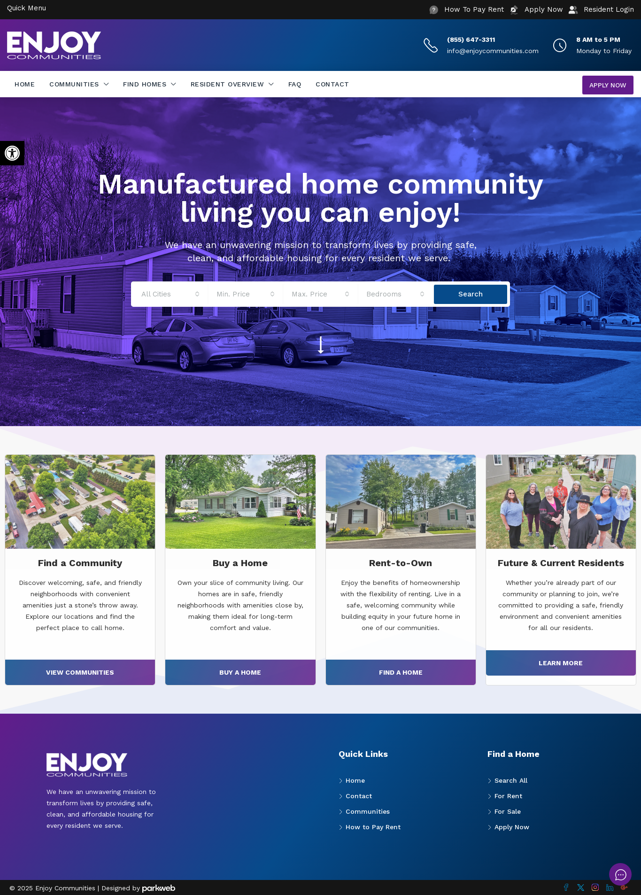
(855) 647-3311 (471, 39)
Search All (510, 780)
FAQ (294, 84)
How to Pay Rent (373, 827)
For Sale (507, 811)
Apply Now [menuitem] (607, 85)
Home (25, 84)
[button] (12, 153)
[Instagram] (595, 888)
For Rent (508, 796)
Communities (74, 84)
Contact (332, 84)
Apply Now (511, 827)
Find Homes (144, 84)
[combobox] (170, 294)
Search (470, 294)
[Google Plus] (624, 888)
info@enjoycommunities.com (493, 50)
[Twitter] (580, 888)
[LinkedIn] (609, 888)
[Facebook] (566, 888)
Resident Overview (227, 84)
